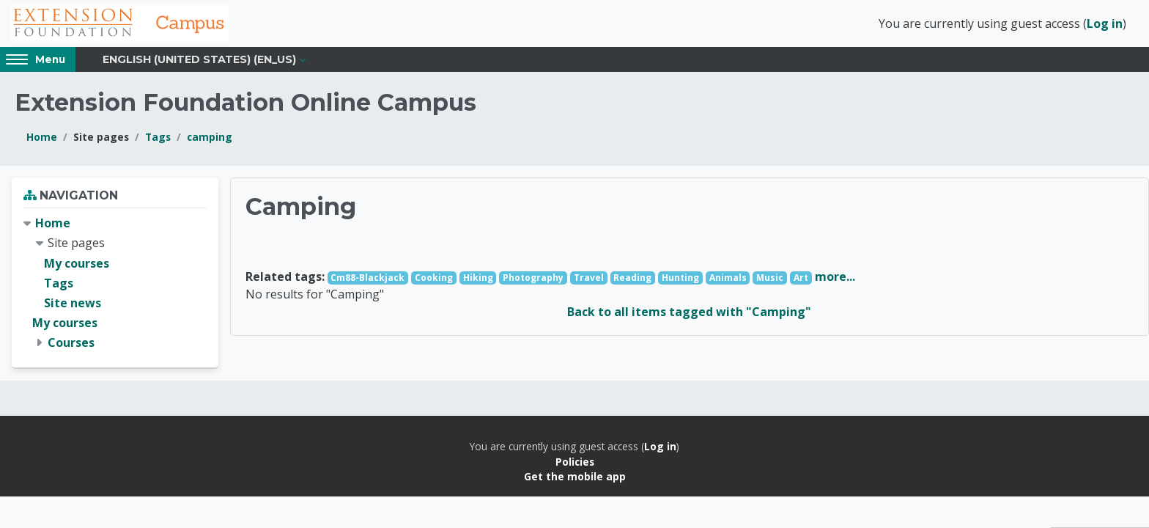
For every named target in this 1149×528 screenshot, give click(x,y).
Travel (589, 279)
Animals (728, 279)
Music (769, 279)
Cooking (434, 279)
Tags (158, 138)
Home (41, 138)
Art (801, 279)
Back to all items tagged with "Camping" (689, 313)
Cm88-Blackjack (367, 279)
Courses (71, 344)
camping (209, 138)
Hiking (478, 279)
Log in (1105, 24)
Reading (632, 279)
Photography (533, 279)
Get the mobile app (575, 478)
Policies (574, 463)
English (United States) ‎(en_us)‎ (199, 60)
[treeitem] (115, 284)
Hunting (680, 279)
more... (835, 278)
